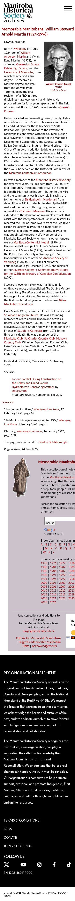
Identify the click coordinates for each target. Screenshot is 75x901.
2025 (44, 602)
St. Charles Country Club (39, 338)
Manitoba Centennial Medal (31, 242)
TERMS (7, 895)
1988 (71, 571)
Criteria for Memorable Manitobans (38, 638)
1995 (44, 579)
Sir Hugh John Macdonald (41, 199)
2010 (44, 590)
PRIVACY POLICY (57, 892)
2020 (44, 598)
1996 (42, 34)
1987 (62, 571)
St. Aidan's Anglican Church (21, 315)
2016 (53, 594)
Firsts (25, 646)
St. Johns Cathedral (30, 330)
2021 (53, 598)
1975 (44, 563)
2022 (62, 598)
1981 (53, 567)
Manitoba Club (13, 338)
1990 (44, 575)
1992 (62, 575)
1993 (71, 575)
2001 (53, 583)
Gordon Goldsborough (52, 442)
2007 (62, 586)
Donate (10, 837)
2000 (44, 583)
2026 (53, 602)
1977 (62, 563)
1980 (44, 567)
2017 (62, 594)
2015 (44, 594)
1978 (71, 563)
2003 (71, 583)
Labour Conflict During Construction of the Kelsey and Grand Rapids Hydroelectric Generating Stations (36, 383)
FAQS (8, 828)
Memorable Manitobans (22, 29)
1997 (62, 579)
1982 (62, 567)
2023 (71, 598)
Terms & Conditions (21, 820)
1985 (44, 571)
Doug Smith (19, 391)
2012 (62, 590)
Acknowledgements (44, 646)
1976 (53, 563)
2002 (62, 583)
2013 (71, 590)
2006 (53, 586)
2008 (71, 586)
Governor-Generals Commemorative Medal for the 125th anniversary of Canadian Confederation (37, 271)
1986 (53, 571)
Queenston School (27, 64)
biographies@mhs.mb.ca (38, 631)
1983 (71, 567)
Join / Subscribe (18, 846)
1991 (53, 575)
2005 (44, 586)
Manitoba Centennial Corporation (30, 173)
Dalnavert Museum (32, 211)
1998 (71, 579)
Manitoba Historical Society (53, 180)
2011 (53, 590)
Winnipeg (20, 49)
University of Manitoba (18, 72)
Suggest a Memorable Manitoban (40, 642)
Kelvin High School (15, 68)
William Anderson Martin (17, 54)
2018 (71, 594)
